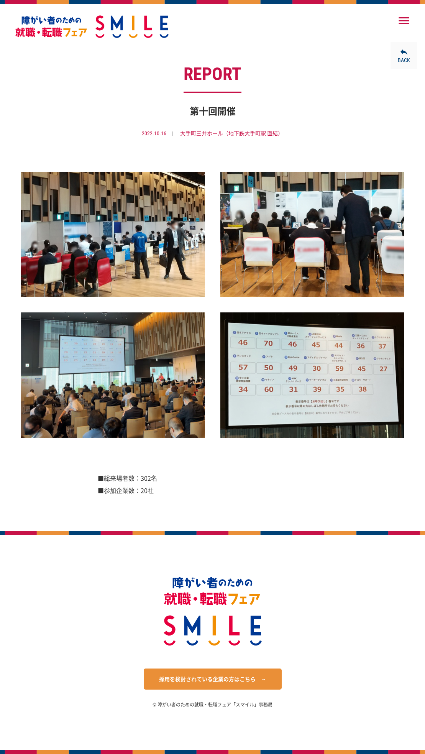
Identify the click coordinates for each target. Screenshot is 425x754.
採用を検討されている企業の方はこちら (207, 679)
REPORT (212, 74)
